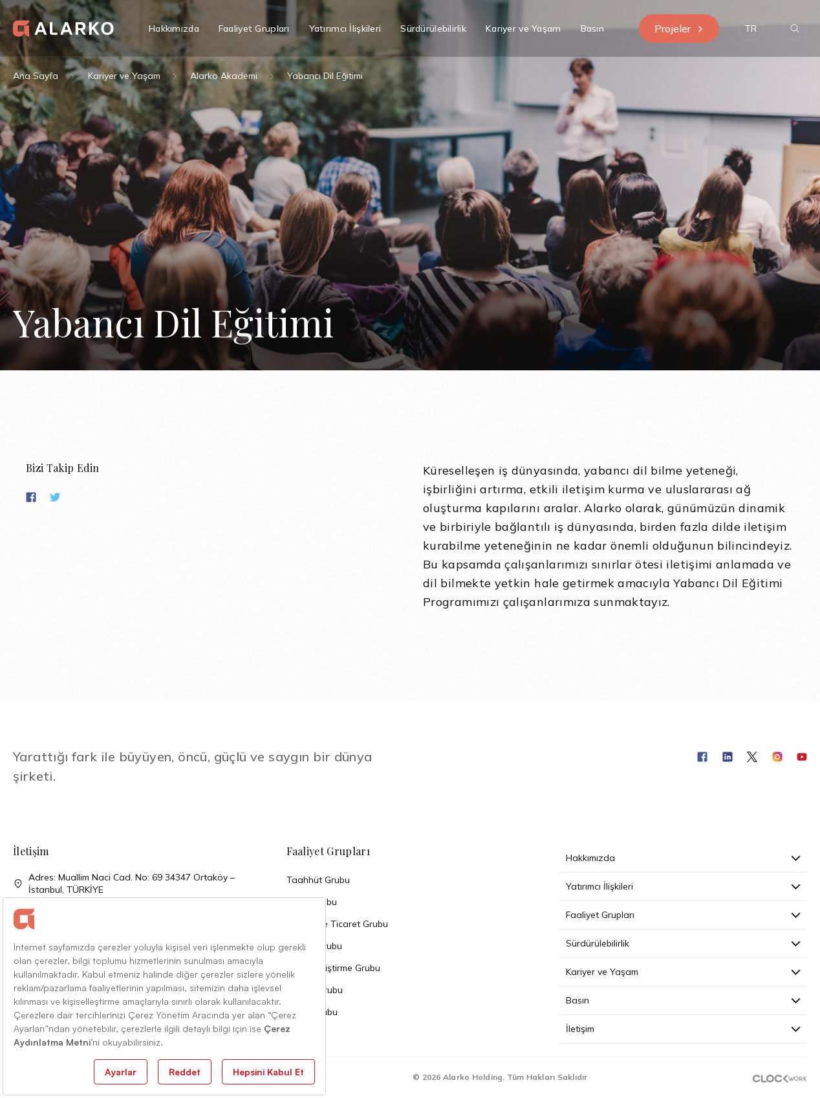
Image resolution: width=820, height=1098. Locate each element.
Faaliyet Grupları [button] (254, 28)
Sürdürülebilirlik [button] (433, 28)
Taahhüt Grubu (318, 880)
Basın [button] (592, 28)
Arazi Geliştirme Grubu (333, 968)
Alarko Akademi (223, 76)
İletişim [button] (683, 1029)
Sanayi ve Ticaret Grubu (337, 924)
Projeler (679, 28)
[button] (751, 28)
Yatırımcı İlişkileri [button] (345, 28)
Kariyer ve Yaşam (124, 76)
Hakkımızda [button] (174, 28)
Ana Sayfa (35, 76)
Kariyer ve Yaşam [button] (523, 28)
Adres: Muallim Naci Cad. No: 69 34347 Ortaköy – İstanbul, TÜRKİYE (124, 883)
